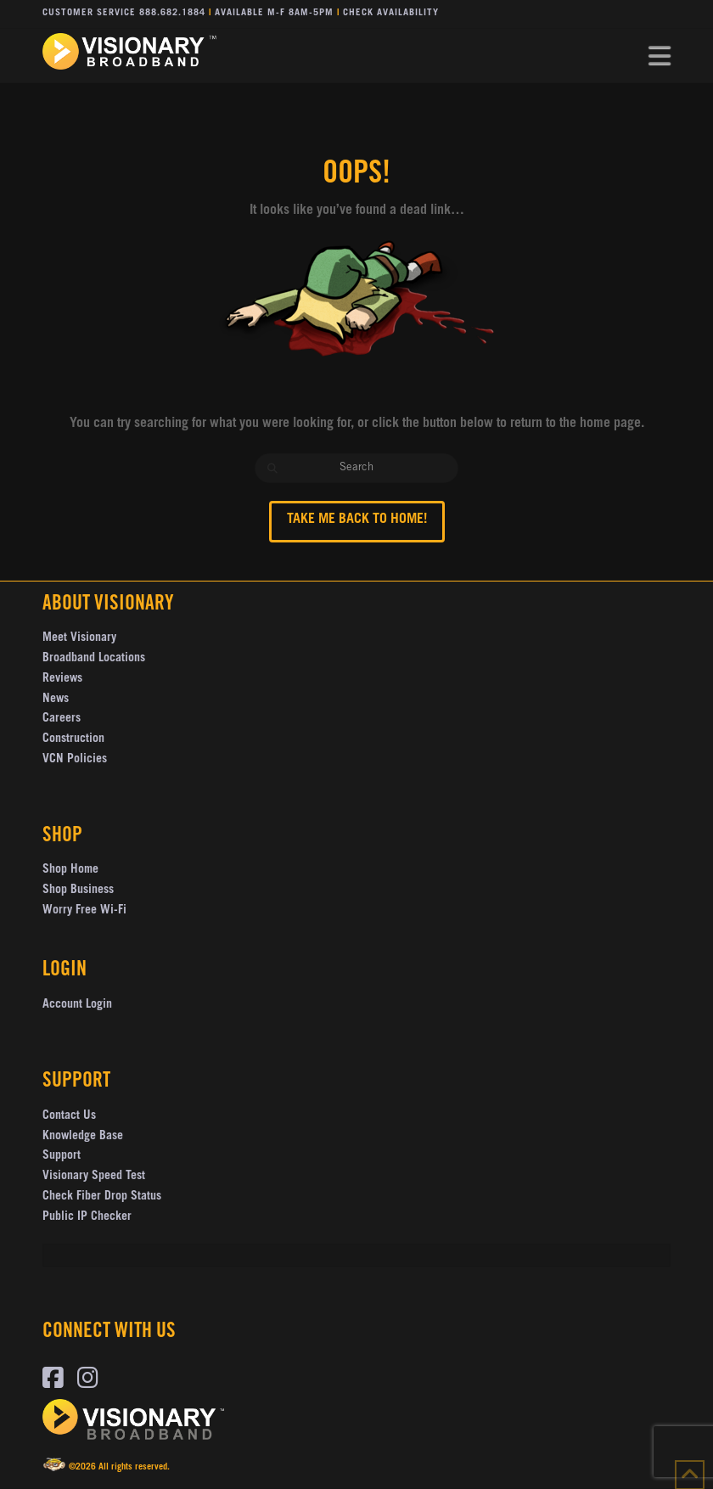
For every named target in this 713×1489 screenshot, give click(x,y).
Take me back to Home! (357, 519)
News (55, 699)
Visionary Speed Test (93, 1177)
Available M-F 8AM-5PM (274, 13)
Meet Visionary (79, 638)
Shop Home (70, 870)
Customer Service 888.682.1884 (123, 13)
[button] (659, 56)
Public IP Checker (87, 1217)
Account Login (77, 1005)
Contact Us (69, 1116)
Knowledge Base (82, 1137)
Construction (73, 739)
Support (61, 1156)
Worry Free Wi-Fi (84, 911)
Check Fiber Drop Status (101, 1197)
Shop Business (78, 890)
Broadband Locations (93, 659)
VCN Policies (74, 760)
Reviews (62, 679)
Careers (61, 719)
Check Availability (391, 13)
